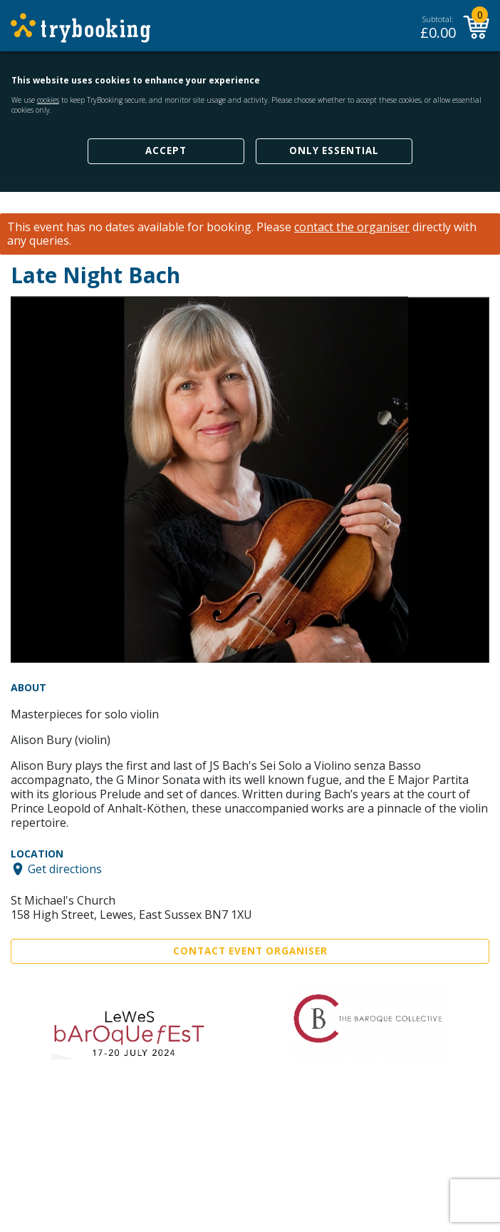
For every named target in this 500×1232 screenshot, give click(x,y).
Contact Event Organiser (250, 951)
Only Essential (334, 150)
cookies (48, 100)
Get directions (65, 869)
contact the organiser (352, 227)
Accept (166, 150)
